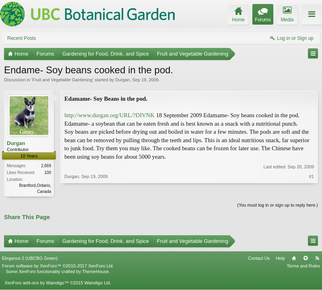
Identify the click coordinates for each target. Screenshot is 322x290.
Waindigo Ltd (97, 282)
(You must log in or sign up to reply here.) (277, 205)
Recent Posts (21, 38)
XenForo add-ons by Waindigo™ (36, 282)
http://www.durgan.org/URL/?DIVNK (109, 115)
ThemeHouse (95, 271)
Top (305, 258)
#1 (311, 176)
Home (294, 258)
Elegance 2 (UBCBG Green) (30, 258)
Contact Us (259, 258)
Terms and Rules (303, 265)
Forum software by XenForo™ (58, 265)
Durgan (122, 79)
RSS (317, 258)
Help (280, 258)
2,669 (46, 166)
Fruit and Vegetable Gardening (62, 79)
